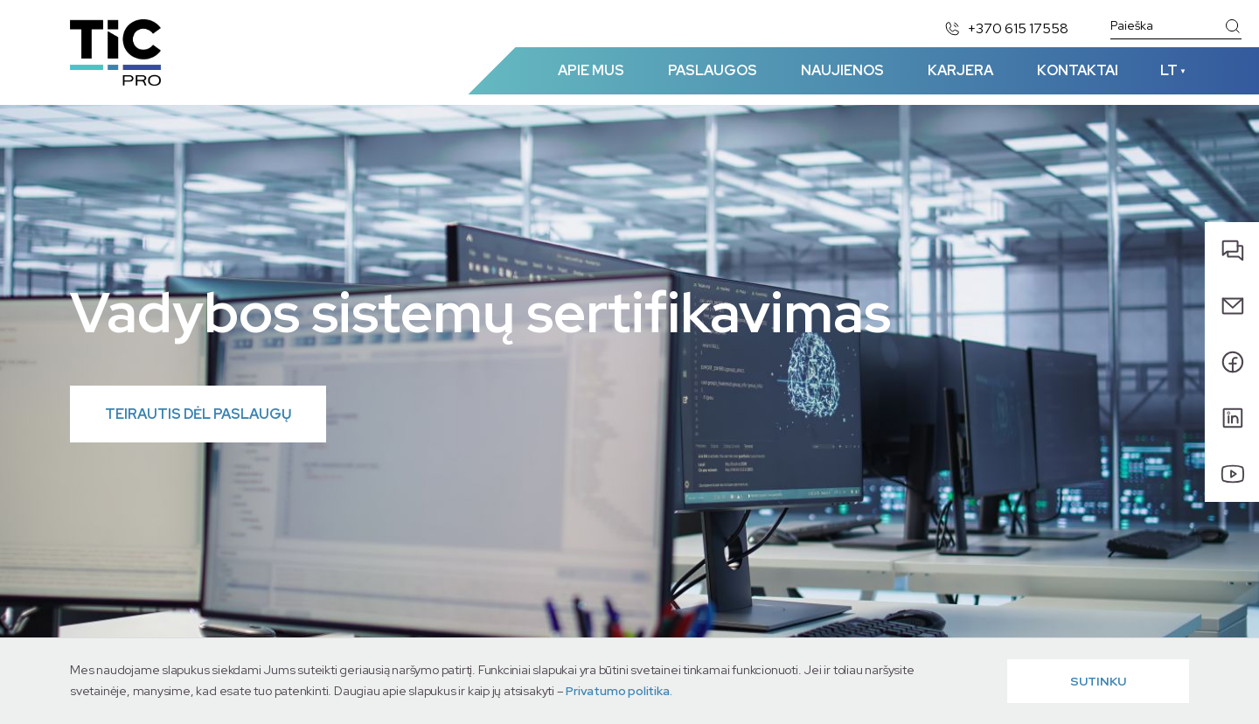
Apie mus (591, 70)
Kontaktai (1077, 70)
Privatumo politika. (618, 691)
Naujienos (842, 70)
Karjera (960, 70)
